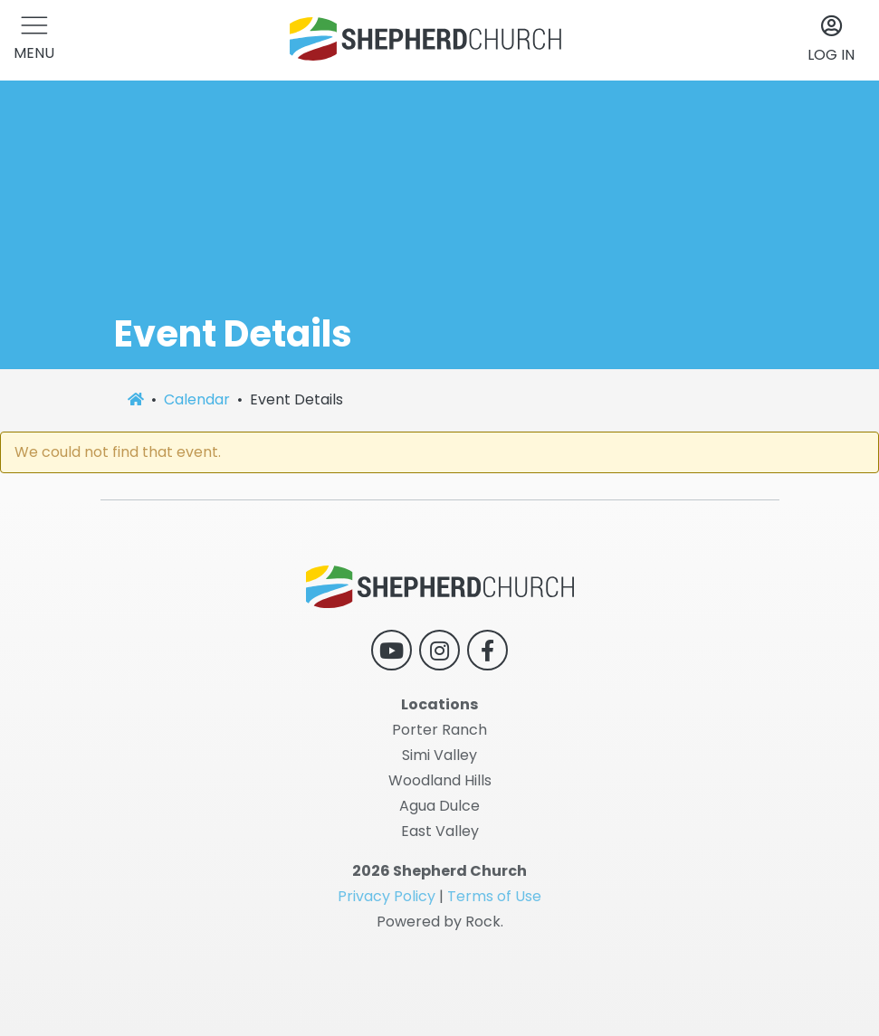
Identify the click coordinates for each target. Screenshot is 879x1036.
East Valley (440, 831)
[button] (34, 40)
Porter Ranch (439, 729)
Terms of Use (494, 896)
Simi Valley (439, 755)
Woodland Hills (440, 780)
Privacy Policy (386, 896)
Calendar (197, 399)
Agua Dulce (439, 805)
